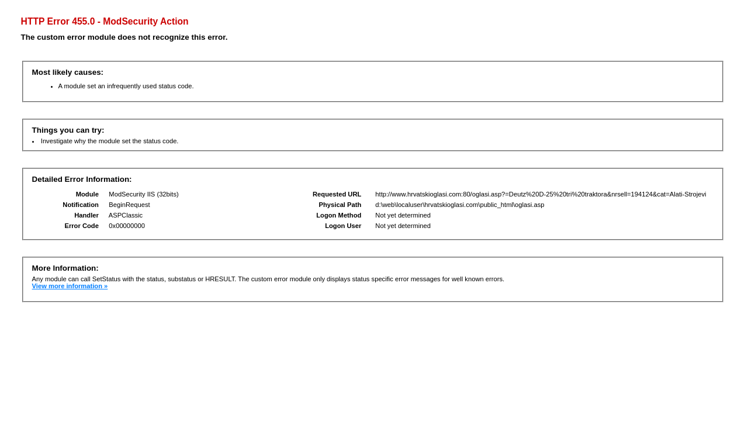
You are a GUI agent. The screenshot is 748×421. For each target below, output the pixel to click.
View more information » (70, 285)
